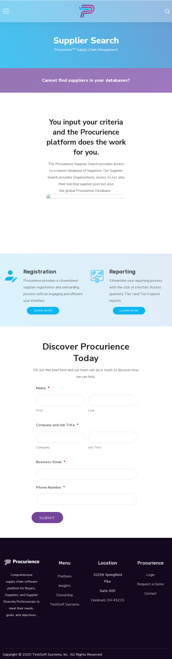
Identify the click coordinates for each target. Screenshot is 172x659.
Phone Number (50, 487)
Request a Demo (150, 584)
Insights (64, 585)
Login (150, 574)
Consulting (64, 595)
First (39, 411)
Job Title (94, 448)
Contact (150, 593)
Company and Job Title (57, 425)
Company (43, 448)
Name (43, 388)
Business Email (50, 462)
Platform (65, 576)
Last (91, 411)
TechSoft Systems (64, 604)
